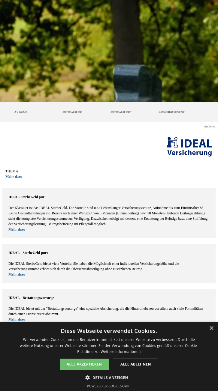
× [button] (211, 328)
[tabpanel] (109, 174)
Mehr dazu (13, 177)
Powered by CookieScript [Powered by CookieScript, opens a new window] (109, 386)
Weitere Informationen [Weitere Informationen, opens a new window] (121, 351)
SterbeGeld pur (72, 111)
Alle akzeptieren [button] (84, 364)
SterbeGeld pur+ (121, 111)
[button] (109, 377)
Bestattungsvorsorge (172, 111)
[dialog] (109, 356)
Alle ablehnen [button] (135, 364)
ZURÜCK (21, 111)
